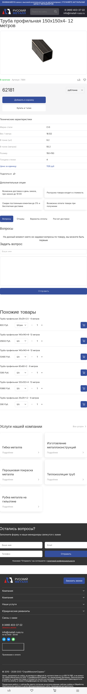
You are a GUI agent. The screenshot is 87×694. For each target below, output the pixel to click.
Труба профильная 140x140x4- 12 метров (20, 342)
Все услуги (78, 418)
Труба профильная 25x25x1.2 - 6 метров (19, 389)
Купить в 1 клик (64, 100)
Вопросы (6, 210)
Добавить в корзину (22, 100)
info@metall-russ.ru (74, 13)
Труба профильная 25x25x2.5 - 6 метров (19, 310)
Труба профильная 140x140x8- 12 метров (20, 326)
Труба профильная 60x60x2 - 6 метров (19, 358)
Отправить (43, 283)
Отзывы (20, 210)
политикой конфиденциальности (61, 553)
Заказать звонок (74, 572)
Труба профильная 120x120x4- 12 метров (20, 374)
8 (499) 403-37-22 (75, 9)
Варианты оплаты (38, 210)
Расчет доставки (61, 210)
